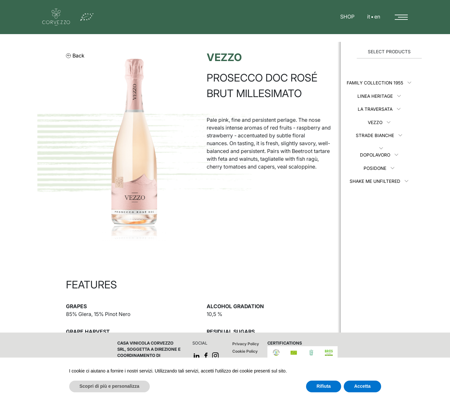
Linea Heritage (375, 96)
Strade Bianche (375, 135)
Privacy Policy (245, 343)
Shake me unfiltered (375, 181)
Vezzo (375, 122)
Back (75, 55)
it (368, 16)
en (377, 16)
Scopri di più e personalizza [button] (109, 386)
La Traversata (375, 109)
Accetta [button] (362, 386)
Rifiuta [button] (323, 386)
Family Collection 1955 (375, 82)
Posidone (375, 168)
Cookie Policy (245, 351)
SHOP (347, 16)
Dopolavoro (375, 155)
